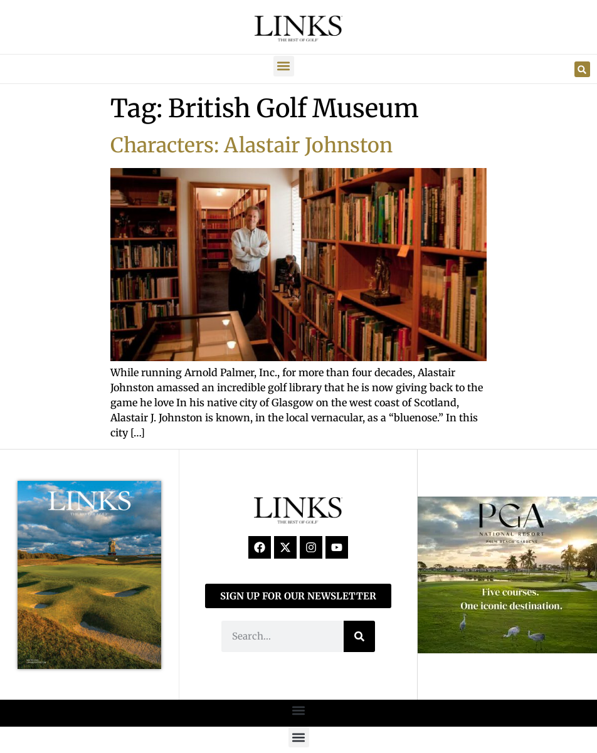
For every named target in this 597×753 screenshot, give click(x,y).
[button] (283, 66)
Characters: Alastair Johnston (251, 145)
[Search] (359, 636)
